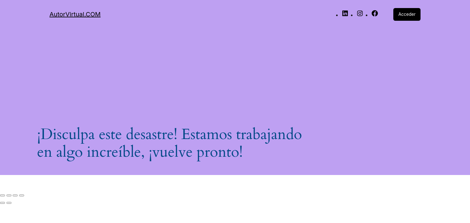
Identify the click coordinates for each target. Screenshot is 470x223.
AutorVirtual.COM (74, 14)
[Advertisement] (235, 71)
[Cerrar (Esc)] (21, 195)
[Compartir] (15, 195)
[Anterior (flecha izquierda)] (2, 203)
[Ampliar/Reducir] (2, 195)
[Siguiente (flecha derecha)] (8, 203)
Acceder (407, 14)
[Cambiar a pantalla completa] (8, 195)
